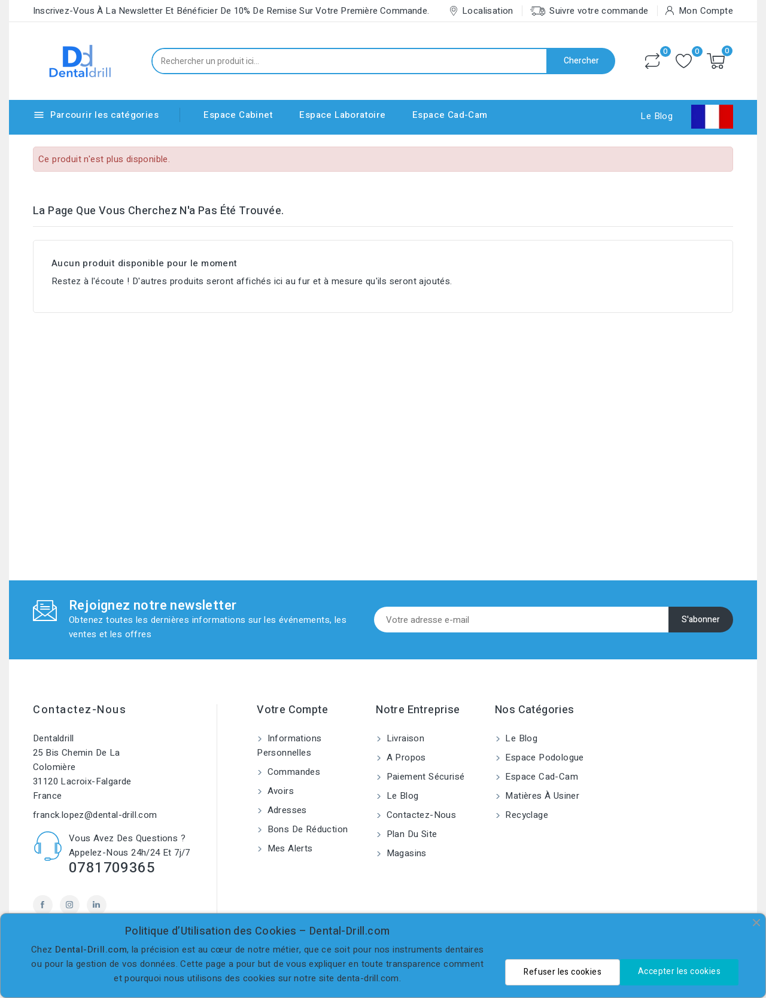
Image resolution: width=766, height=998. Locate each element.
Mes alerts (288, 848)
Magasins (405, 853)
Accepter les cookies (679, 971)
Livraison (404, 738)
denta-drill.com (368, 978)
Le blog (401, 795)
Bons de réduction (306, 829)
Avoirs (279, 791)
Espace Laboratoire (342, 114)
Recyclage (525, 814)
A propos (405, 757)
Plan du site (410, 834)
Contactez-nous (79, 710)
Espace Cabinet (238, 114)
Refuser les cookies (562, 972)
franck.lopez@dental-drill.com (95, 814)
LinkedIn (97, 905)
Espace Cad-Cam (450, 114)
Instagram (70, 905)
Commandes (292, 771)
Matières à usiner (541, 795)
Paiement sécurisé (424, 776)
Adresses (286, 810)
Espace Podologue (543, 757)
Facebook (43, 905)
